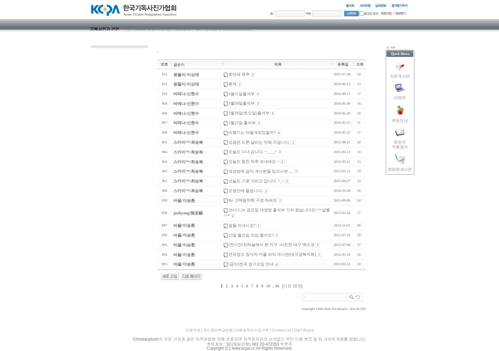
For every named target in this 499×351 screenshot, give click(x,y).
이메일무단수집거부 (252, 329)
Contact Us (281, 329)
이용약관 (192, 329)
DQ (363, 309)
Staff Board (303, 329)
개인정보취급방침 (218, 329)
